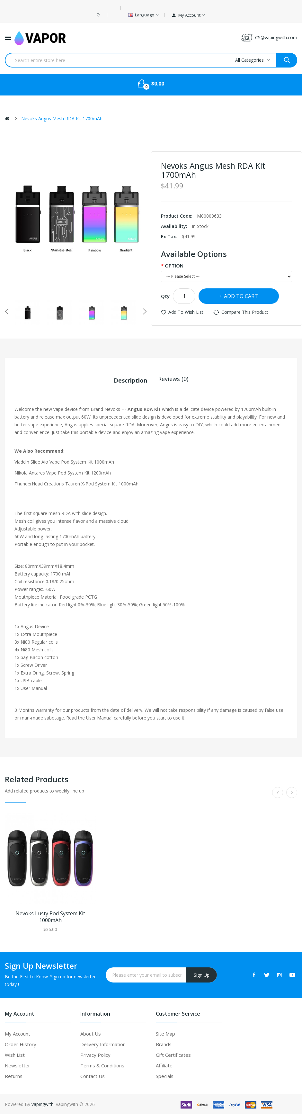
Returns (13, 1075)
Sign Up (201, 974)
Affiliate (164, 1065)
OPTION (174, 265)
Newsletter (17, 1065)
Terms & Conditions (102, 1065)
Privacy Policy (95, 1054)
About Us (90, 1033)
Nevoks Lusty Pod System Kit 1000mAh (50, 916)
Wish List (15, 1054)
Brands (164, 1043)
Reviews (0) (173, 379)
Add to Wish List (185, 312)
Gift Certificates (173, 1054)
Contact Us (92, 1075)
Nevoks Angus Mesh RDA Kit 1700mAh (61, 118)
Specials (164, 1075)
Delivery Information (103, 1043)
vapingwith (42, 1103)
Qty (165, 296)
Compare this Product (244, 312)
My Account (17, 1033)
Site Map (165, 1033)
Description (130, 379)
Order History (20, 1043)
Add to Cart (241, 296)
